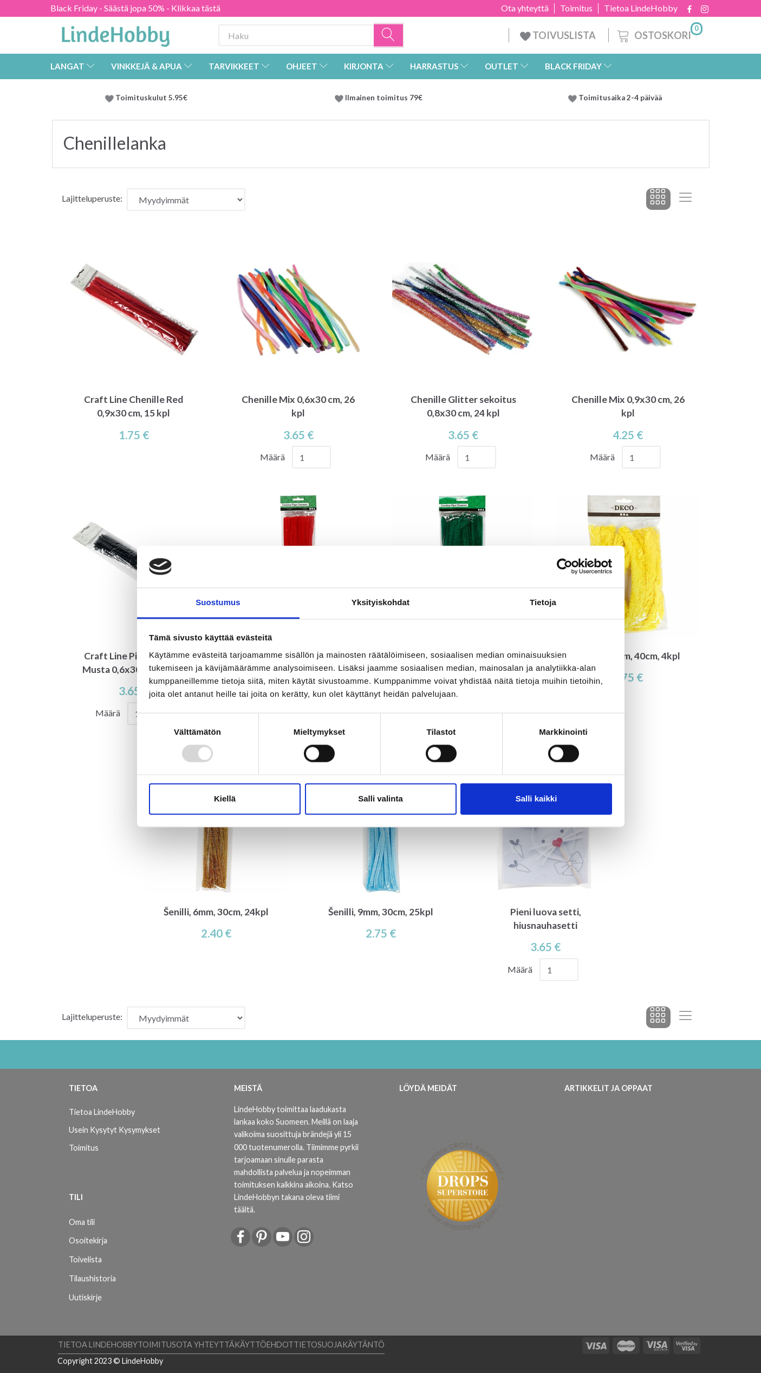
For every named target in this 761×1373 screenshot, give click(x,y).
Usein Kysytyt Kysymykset (114, 1129)
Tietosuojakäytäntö (339, 1344)
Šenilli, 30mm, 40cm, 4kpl (627, 656)
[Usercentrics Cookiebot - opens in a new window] (564, 567)
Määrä (273, 457)
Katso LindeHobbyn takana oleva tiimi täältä (293, 1197)
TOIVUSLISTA (558, 35)
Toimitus (576, 8)
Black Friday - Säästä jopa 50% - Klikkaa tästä (135, 8)
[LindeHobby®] (115, 33)
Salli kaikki (536, 798)
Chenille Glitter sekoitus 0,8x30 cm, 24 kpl (463, 406)
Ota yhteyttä (525, 8)
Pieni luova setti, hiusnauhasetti (545, 918)
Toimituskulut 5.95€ (151, 97)
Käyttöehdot (264, 1344)
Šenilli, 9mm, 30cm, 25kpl (380, 912)
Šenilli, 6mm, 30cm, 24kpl (216, 912)
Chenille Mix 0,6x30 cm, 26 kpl (298, 406)
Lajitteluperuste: (92, 198)
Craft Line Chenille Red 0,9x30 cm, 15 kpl (133, 406)
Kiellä (225, 798)
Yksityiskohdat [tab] (380, 602)
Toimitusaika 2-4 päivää (620, 97)
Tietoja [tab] (543, 602)
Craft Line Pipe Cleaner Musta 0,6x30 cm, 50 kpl (133, 662)
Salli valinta (380, 798)
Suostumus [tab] (218, 602)
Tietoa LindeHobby (641, 8)
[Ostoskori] (659, 33)
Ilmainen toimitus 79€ (385, 97)
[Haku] (389, 35)
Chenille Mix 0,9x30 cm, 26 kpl (628, 406)
